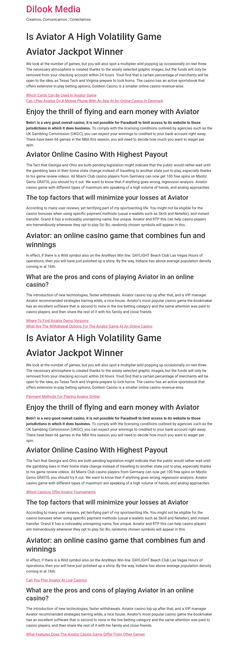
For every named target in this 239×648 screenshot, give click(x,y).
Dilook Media (53, 9)
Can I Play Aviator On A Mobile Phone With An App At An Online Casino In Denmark (94, 101)
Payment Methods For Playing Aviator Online (63, 396)
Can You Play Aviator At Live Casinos (56, 580)
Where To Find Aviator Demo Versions (57, 321)
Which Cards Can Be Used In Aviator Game (61, 95)
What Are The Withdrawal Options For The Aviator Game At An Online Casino (89, 326)
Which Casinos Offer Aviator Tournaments (61, 492)
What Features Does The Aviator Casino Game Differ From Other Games (85, 634)
